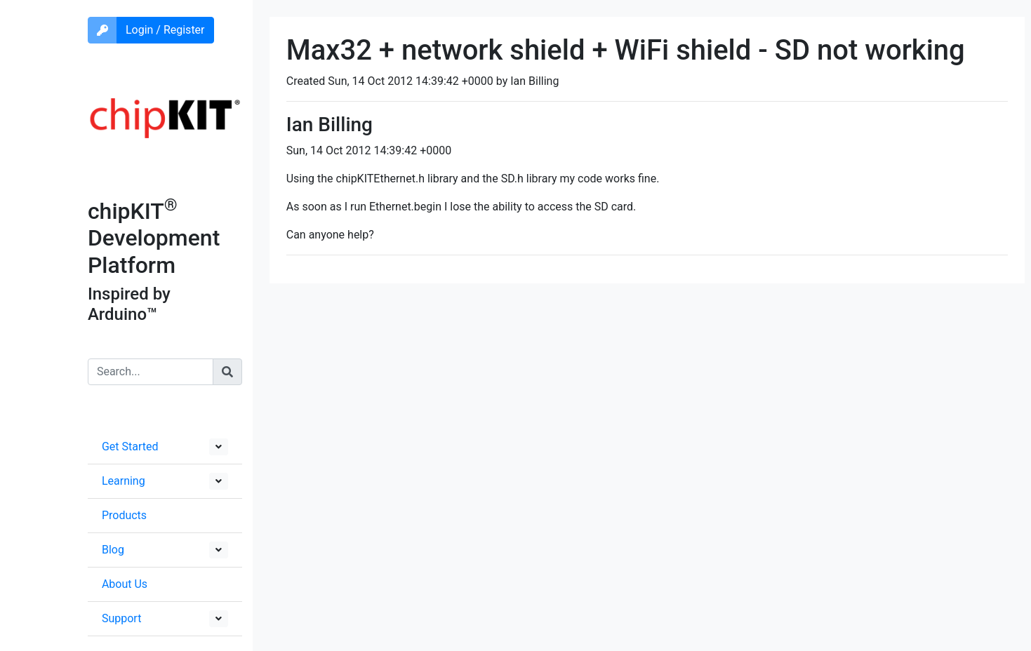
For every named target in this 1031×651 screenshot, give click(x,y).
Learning (123, 481)
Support (121, 618)
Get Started (130, 446)
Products (124, 515)
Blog (113, 549)
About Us (124, 584)
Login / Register (165, 29)
